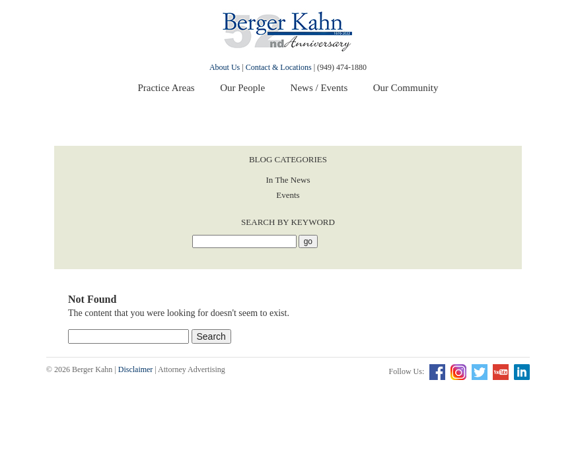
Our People (242, 87)
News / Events (319, 87)
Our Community (406, 87)
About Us (224, 67)
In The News (288, 180)
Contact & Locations (279, 67)
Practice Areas (165, 87)
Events (287, 195)
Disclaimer (135, 369)
